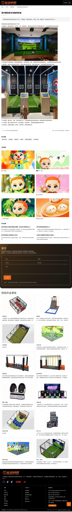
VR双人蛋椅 (18, 402)
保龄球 (21, 140)
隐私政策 (59, 510)
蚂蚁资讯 (12, 7)
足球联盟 (18, 344)
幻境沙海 (52, 357)
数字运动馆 (4, 140)
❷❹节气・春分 (53, 177)
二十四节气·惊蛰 (18, 215)
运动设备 (27, 491)
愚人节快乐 (18, 167)
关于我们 (6, 501)
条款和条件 (64, 510)
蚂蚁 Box (27, 499)
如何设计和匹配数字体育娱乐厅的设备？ (54, 238)
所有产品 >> (27, 502)
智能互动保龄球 (28, 140)
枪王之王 (52, 443)
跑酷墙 (52, 328)
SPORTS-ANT (8, 3)
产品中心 (6, 493)
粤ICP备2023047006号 (52, 510)
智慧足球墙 (18, 430)
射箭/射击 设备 (28, 495)
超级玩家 (52, 414)
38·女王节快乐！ (53, 201)
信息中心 (6, 503)
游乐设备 (27, 493)
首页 (2, 7)
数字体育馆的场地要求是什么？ (54, 229)
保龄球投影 (18, 459)
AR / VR (26, 497)
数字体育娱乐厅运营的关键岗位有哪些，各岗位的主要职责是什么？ (18, 229)
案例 (5, 499)
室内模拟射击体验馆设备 (22, 7)
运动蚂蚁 (11, 140)
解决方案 (6, 495)
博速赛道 (18, 373)
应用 (5, 497)
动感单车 (18, 316)
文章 (7, 7)
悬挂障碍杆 (52, 386)
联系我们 (6, 506)
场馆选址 (16, 140)
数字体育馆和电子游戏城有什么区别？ (18, 238)
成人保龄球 (36, 140)
